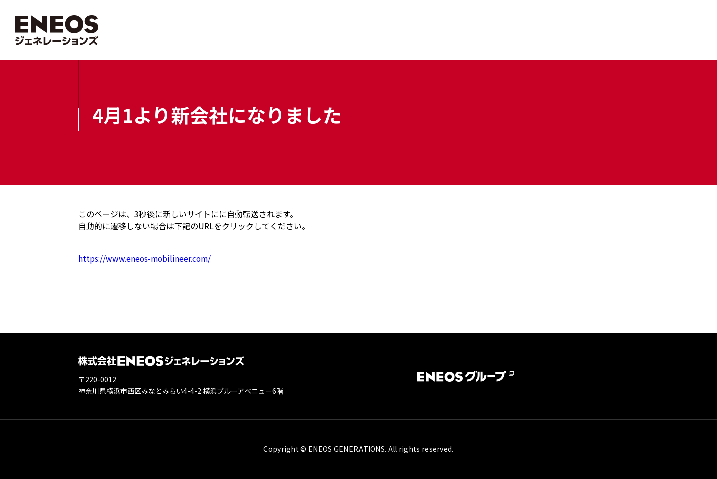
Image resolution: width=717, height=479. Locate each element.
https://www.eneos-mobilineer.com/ (146, 258)
